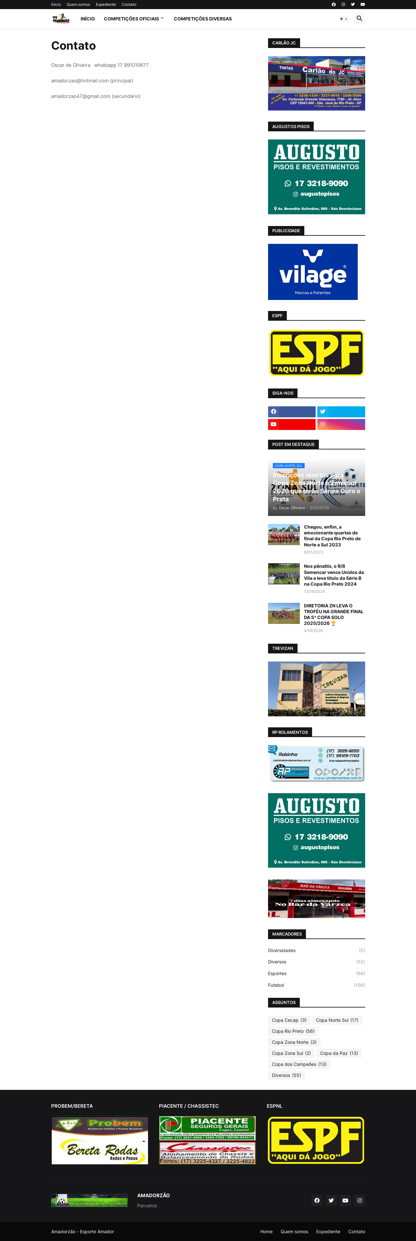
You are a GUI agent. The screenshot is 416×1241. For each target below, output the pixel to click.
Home (266, 1231)
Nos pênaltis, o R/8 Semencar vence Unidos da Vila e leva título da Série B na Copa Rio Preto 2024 (334, 575)
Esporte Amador (97, 1231)
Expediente (106, 4)
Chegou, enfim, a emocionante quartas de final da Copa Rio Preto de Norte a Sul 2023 (332, 535)
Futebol (316, 985)
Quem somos (78, 4)
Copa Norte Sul (337, 1020)
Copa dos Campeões (299, 1064)
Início (88, 18)
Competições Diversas (203, 18)
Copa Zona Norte (294, 1042)
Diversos (316, 962)
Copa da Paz (339, 1053)
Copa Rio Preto (293, 1031)
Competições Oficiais (131, 18)
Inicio (56, 4)
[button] (343, 19)
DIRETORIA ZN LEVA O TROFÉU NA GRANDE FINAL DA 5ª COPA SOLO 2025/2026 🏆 (334, 614)
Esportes (316, 973)
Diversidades (316, 950)
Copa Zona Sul (291, 1053)
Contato (129, 4)
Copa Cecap (289, 1020)
